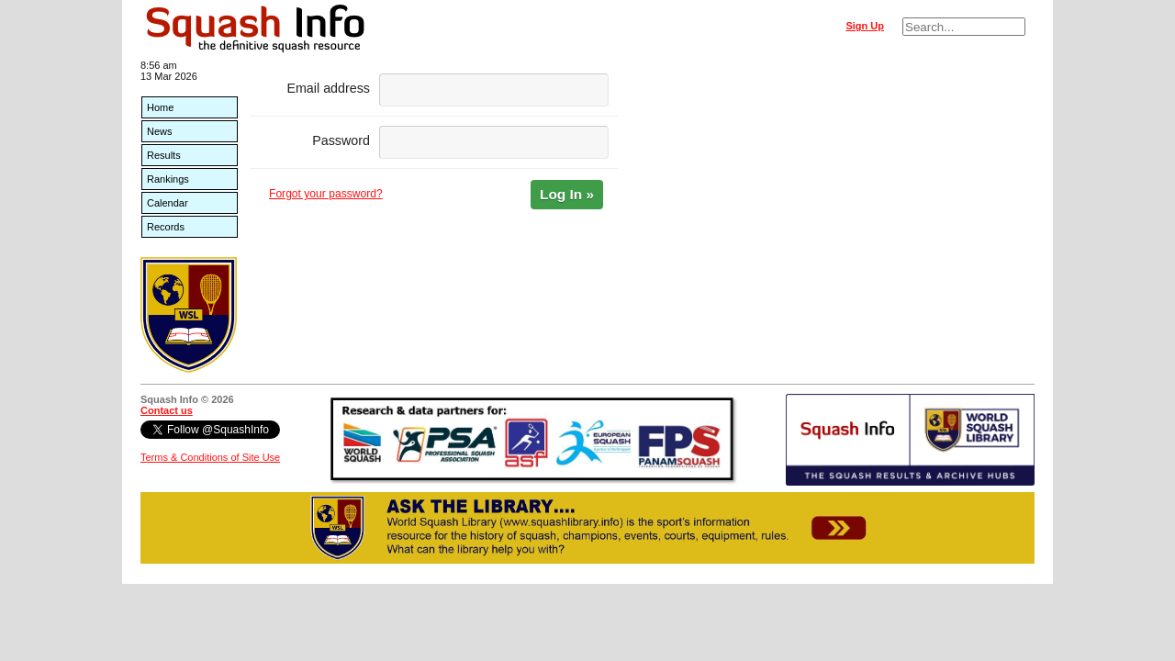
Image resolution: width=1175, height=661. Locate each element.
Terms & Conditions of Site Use (210, 457)
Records (166, 226)
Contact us (166, 410)
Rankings (168, 179)
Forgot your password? (326, 193)
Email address (328, 88)
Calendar (167, 202)
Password (341, 140)
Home (160, 107)
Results (164, 155)
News (160, 131)
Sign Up (864, 25)
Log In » (567, 194)
